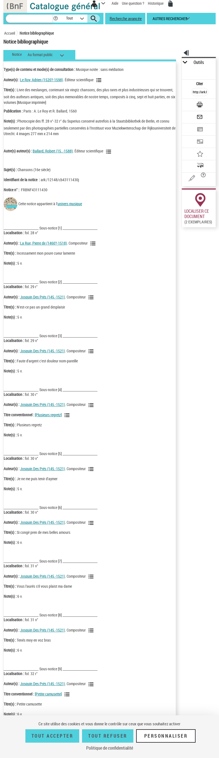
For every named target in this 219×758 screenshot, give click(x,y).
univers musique (69, 203)
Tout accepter (52, 736)
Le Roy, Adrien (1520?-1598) (41, 79)
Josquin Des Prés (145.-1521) (42, 297)
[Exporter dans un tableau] (199, 130)
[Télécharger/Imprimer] (199, 105)
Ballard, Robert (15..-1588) (53, 151)
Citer (200, 83)
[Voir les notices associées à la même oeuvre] (67, 415)
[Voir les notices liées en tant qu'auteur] (99, 80)
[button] (55, 19)
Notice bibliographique (37, 33)
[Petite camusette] (48, 694)
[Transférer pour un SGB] (199, 142)
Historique (156, 3)
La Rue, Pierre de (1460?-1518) (43, 243)
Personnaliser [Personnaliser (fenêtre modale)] (166, 736)
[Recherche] (29, 19)
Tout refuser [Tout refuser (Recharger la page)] (107, 736)
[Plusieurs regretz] (48, 414)
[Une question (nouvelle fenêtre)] (199, 179)
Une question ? (133, 3)
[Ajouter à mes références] (199, 154)
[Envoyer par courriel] (199, 118)
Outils (199, 62)
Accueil (9, 33)
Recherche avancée (126, 18)
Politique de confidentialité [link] (109, 748)
